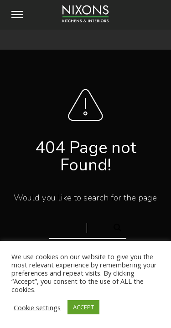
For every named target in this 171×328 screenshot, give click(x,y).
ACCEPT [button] (83, 307)
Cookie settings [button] (37, 307)
